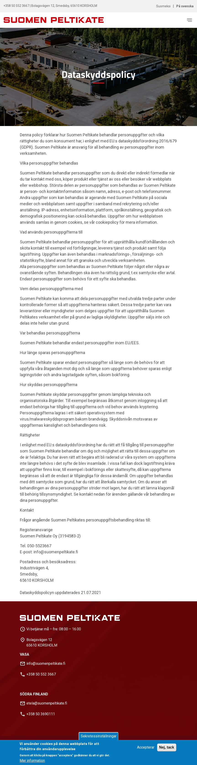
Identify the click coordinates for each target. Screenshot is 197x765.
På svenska (185, 6)
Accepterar (145, 747)
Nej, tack (166, 747)
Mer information (32, 760)
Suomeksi (163, 6)
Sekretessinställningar (99, 736)
